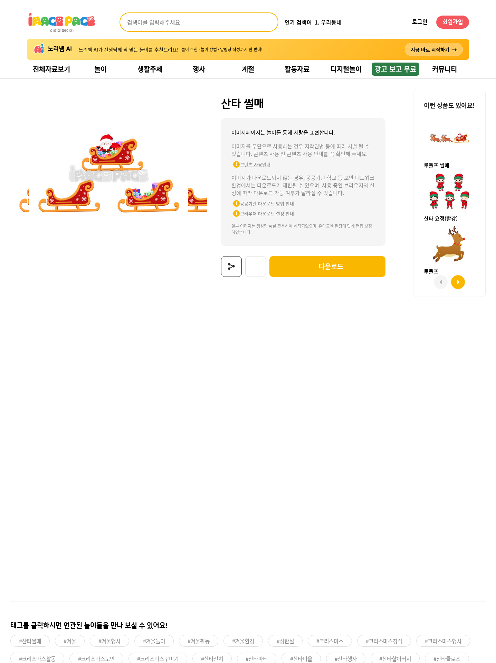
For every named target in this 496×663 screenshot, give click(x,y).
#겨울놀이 (154, 641)
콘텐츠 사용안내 (255, 164)
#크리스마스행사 (443, 641)
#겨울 (70, 641)
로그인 (420, 22)
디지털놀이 (346, 69)
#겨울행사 (109, 641)
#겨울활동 (199, 641)
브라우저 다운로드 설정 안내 (267, 213)
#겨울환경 (243, 641)
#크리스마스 (329, 641)
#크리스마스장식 (384, 641)
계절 (248, 69)
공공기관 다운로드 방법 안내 (267, 203)
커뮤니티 (444, 69)
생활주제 (149, 69)
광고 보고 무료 (395, 69)
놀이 (100, 69)
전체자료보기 (51, 69)
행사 (199, 69)
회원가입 (452, 22)
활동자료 (297, 69)
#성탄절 (285, 641)
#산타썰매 (30, 641)
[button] (458, 282)
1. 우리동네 (328, 22)
